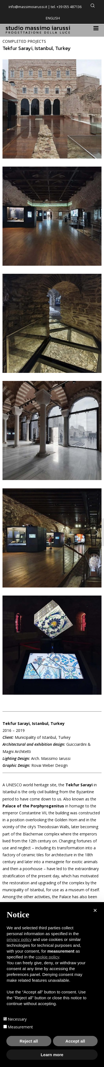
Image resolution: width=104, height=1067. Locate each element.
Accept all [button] (75, 1041)
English (53, 18)
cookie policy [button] (47, 957)
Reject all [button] (29, 1041)
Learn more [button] (52, 1054)
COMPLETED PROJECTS (24, 41)
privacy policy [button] (19, 939)
